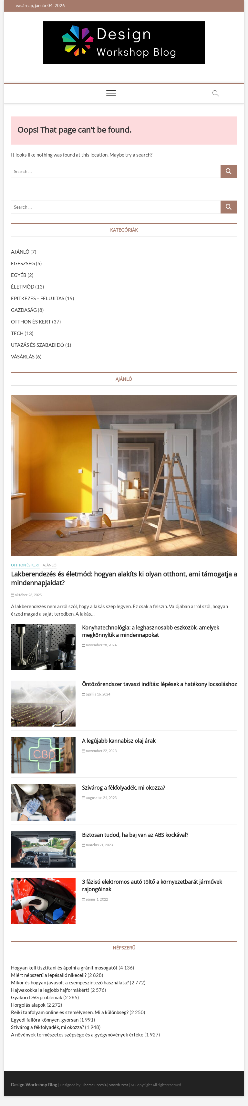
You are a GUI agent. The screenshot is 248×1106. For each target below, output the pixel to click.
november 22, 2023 (99, 751)
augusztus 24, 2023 (99, 797)
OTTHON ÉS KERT (31, 321)
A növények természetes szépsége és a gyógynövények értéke (77, 1034)
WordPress (118, 1084)
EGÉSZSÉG (23, 263)
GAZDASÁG (24, 310)
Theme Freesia (94, 1084)
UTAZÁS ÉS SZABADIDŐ (37, 345)
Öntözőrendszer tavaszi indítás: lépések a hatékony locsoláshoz (159, 684)
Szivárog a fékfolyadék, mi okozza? (123, 787)
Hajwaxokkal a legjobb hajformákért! (50, 990)
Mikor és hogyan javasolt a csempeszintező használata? (70, 982)
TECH (17, 333)
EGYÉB (18, 275)
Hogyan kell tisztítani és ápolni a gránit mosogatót (64, 967)
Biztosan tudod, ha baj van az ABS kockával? (135, 834)
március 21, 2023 (97, 845)
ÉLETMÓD (22, 287)
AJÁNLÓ (20, 252)
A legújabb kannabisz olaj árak (118, 740)
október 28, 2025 (26, 595)
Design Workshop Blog (34, 1084)
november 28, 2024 (99, 645)
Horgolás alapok (28, 1005)
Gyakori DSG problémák (36, 997)
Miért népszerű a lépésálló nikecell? (49, 975)
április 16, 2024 (96, 694)
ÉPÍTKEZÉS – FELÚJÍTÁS (37, 298)
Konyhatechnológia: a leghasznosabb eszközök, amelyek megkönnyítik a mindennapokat (150, 631)
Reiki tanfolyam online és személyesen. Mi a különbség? (70, 1012)
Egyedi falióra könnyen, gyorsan (44, 1020)
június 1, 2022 (95, 899)
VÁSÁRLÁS (23, 356)
